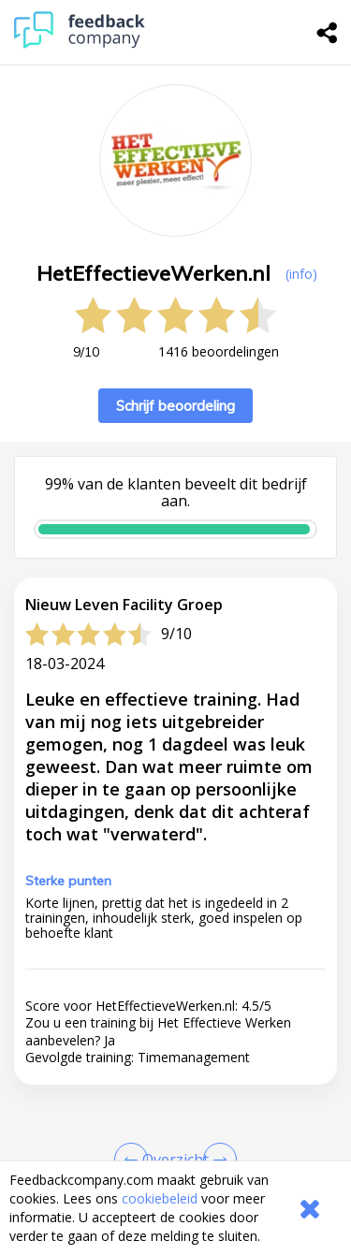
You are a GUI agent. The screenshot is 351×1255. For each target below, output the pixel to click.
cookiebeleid (159, 1198)
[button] (175, 1154)
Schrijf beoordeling (175, 406)
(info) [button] (301, 274)
